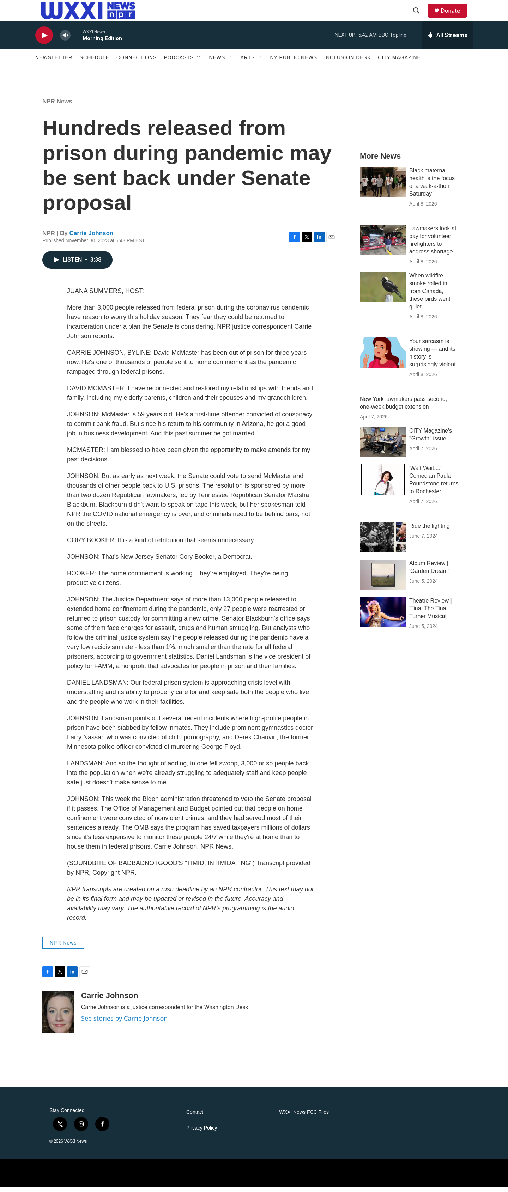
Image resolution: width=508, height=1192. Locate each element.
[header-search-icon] (419, 13)
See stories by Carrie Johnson (124, 1023)
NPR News (57, 106)
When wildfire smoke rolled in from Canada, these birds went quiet (429, 296)
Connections (136, 63)
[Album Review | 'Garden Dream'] (383, 580)
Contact (194, 1117)
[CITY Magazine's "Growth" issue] (383, 447)
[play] (44, 41)
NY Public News (294, 63)
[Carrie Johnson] (58, 1017)
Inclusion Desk (347, 63)
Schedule (94, 63)
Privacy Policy (201, 1133)
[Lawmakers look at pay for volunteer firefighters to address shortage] (383, 245)
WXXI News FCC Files (304, 1117)
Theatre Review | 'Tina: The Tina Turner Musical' (430, 613)
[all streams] (447, 40)
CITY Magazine (399, 63)
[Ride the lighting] (383, 542)
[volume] (65, 41)
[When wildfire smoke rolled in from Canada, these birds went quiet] (383, 292)
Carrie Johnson (91, 238)
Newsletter (54, 63)
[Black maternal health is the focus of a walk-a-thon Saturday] (383, 187)
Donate (455, 13)
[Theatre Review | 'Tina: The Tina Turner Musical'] (383, 617)
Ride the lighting (429, 531)
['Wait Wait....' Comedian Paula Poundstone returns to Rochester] (383, 485)
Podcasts (179, 63)
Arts (247, 63)
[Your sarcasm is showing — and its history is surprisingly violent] (383, 358)
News (217, 63)
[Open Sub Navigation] (199, 63)
